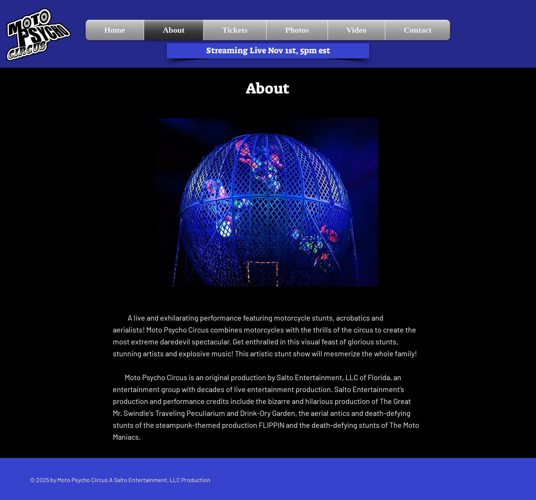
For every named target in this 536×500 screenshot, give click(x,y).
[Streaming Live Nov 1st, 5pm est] (268, 50)
